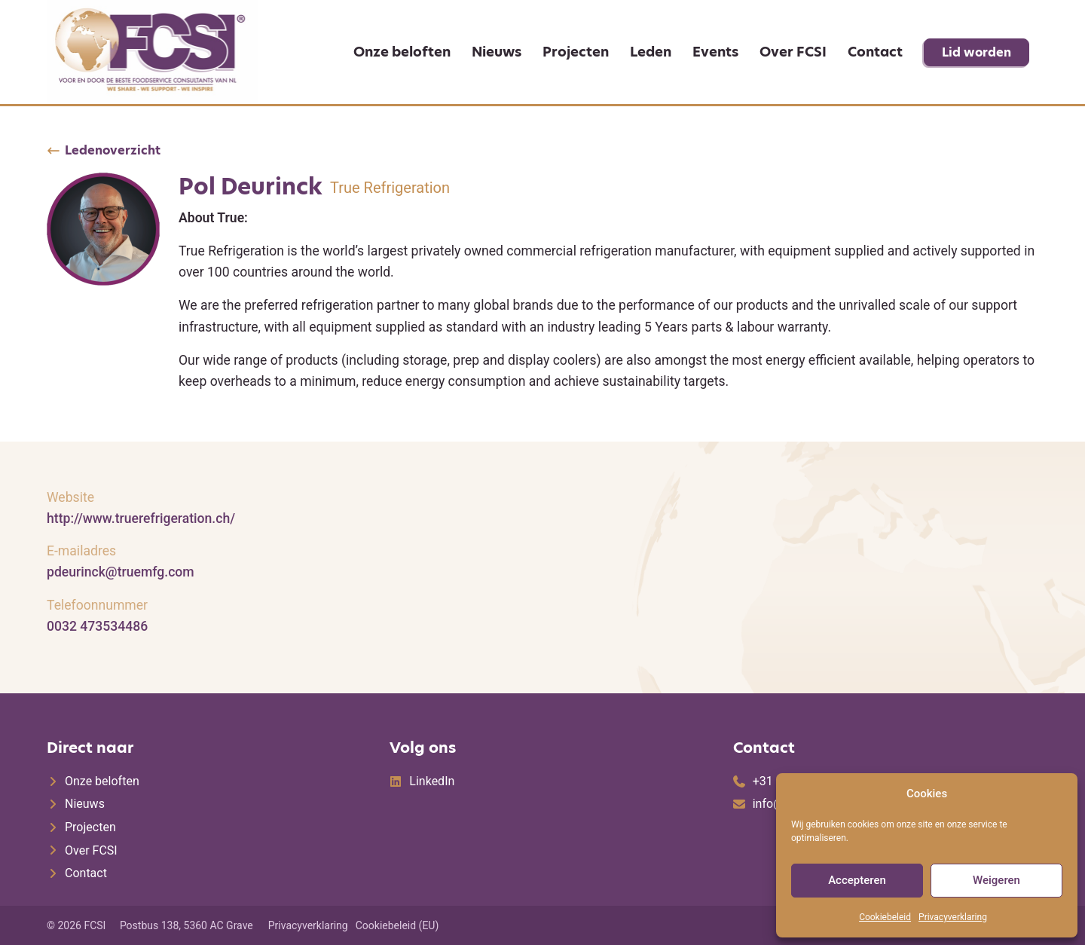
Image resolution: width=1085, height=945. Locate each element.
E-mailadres (81, 550)
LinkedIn (431, 781)
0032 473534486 (97, 626)
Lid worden (976, 52)
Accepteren (857, 880)
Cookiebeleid (885, 917)
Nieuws (496, 51)
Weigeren (996, 880)
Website (70, 497)
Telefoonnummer (97, 605)
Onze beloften (402, 51)
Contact (875, 51)
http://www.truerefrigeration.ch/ (141, 518)
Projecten (575, 51)
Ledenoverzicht (112, 151)
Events (715, 51)
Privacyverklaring (952, 917)
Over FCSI (793, 51)
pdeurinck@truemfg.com (120, 572)
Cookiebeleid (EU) (397, 925)
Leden (650, 51)
